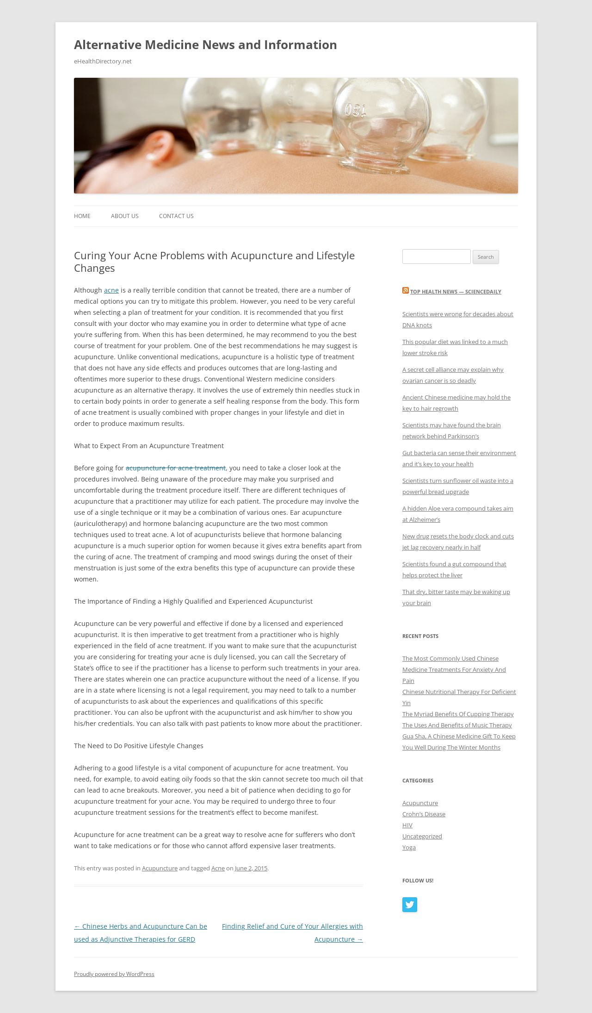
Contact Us (176, 216)
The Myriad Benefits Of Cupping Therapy (458, 714)
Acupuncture (160, 868)
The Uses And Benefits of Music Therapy (457, 725)
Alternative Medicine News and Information (205, 44)
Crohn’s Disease (423, 814)
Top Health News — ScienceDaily (455, 291)
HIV (407, 825)
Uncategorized (422, 836)
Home (82, 216)
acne (111, 290)
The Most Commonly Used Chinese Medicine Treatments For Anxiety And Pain (454, 669)
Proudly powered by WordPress (114, 974)
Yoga (409, 847)
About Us (125, 216)
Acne (218, 868)
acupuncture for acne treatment (176, 467)
